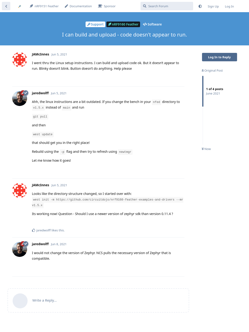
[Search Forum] (167, 6)
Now (206, 149)
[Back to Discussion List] (6, 6)
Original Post (212, 70)
